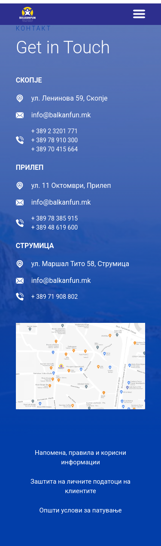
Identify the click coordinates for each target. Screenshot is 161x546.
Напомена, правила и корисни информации (80, 457)
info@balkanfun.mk (61, 115)
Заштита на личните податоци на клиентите (80, 486)
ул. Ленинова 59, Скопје (69, 98)
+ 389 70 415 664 (54, 149)
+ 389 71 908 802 (54, 296)
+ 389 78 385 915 (54, 218)
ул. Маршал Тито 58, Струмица (80, 264)
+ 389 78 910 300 (54, 140)
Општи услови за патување (80, 510)
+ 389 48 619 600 (54, 227)
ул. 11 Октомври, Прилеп (71, 185)
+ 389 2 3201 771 (54, 131)
